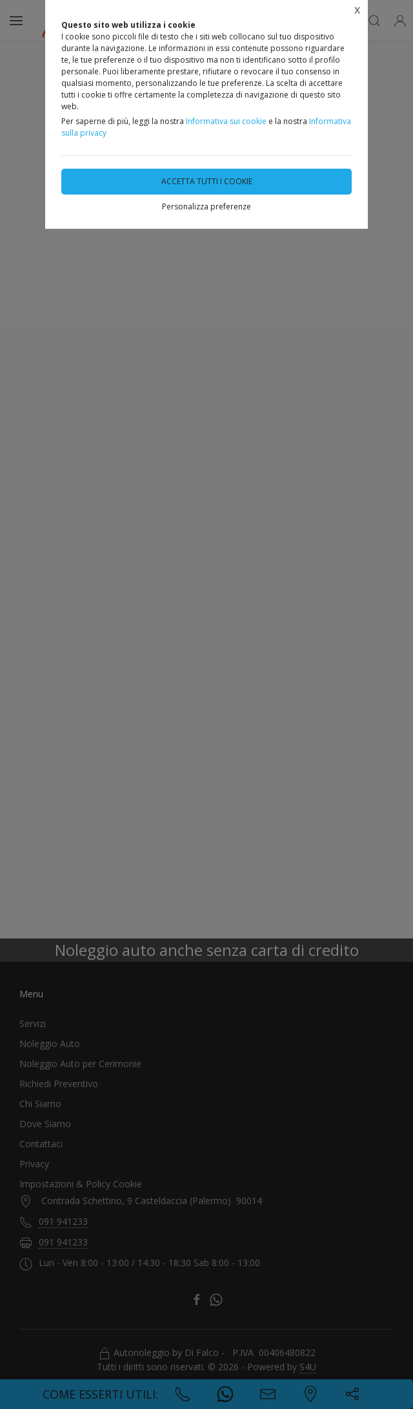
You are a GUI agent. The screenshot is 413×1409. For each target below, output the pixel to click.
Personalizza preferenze (206, 206)
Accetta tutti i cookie (206, 181)
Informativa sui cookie (226, 121)
